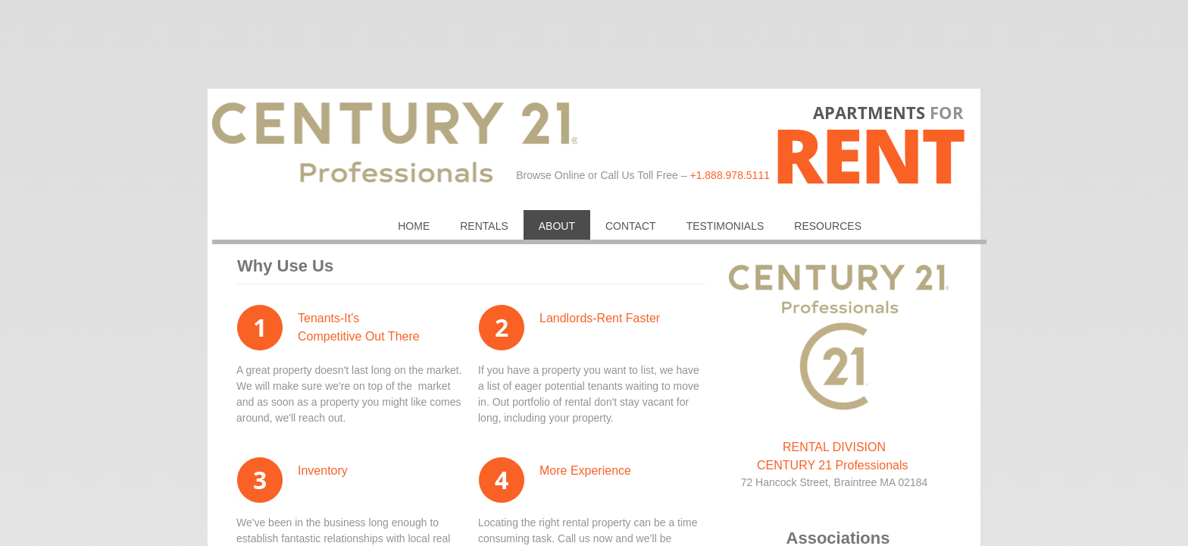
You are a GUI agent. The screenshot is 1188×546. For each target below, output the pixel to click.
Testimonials (725, 226)
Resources (827, 226)
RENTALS (484, 226)
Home (414, 226)
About (557, 226)
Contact (630, 226)
